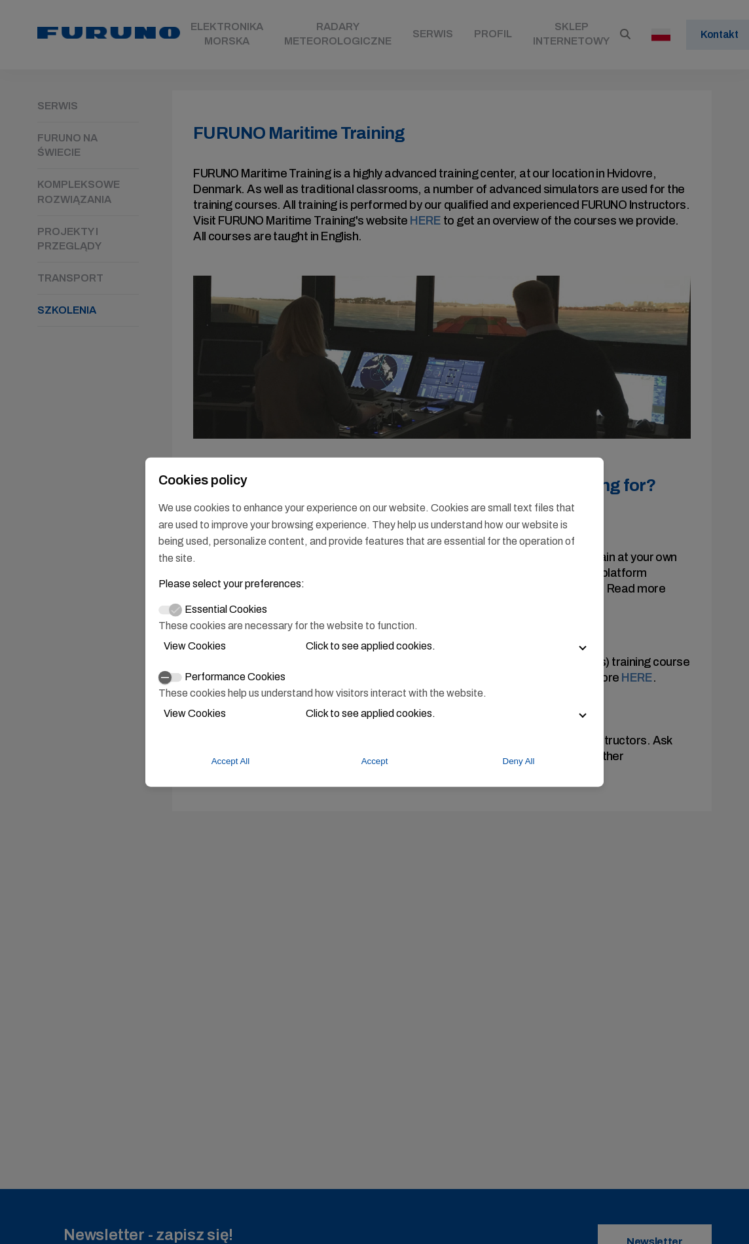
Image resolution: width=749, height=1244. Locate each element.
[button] (374, 646)
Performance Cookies (235, 676)
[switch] (170, 677)
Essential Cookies (226, 609)
